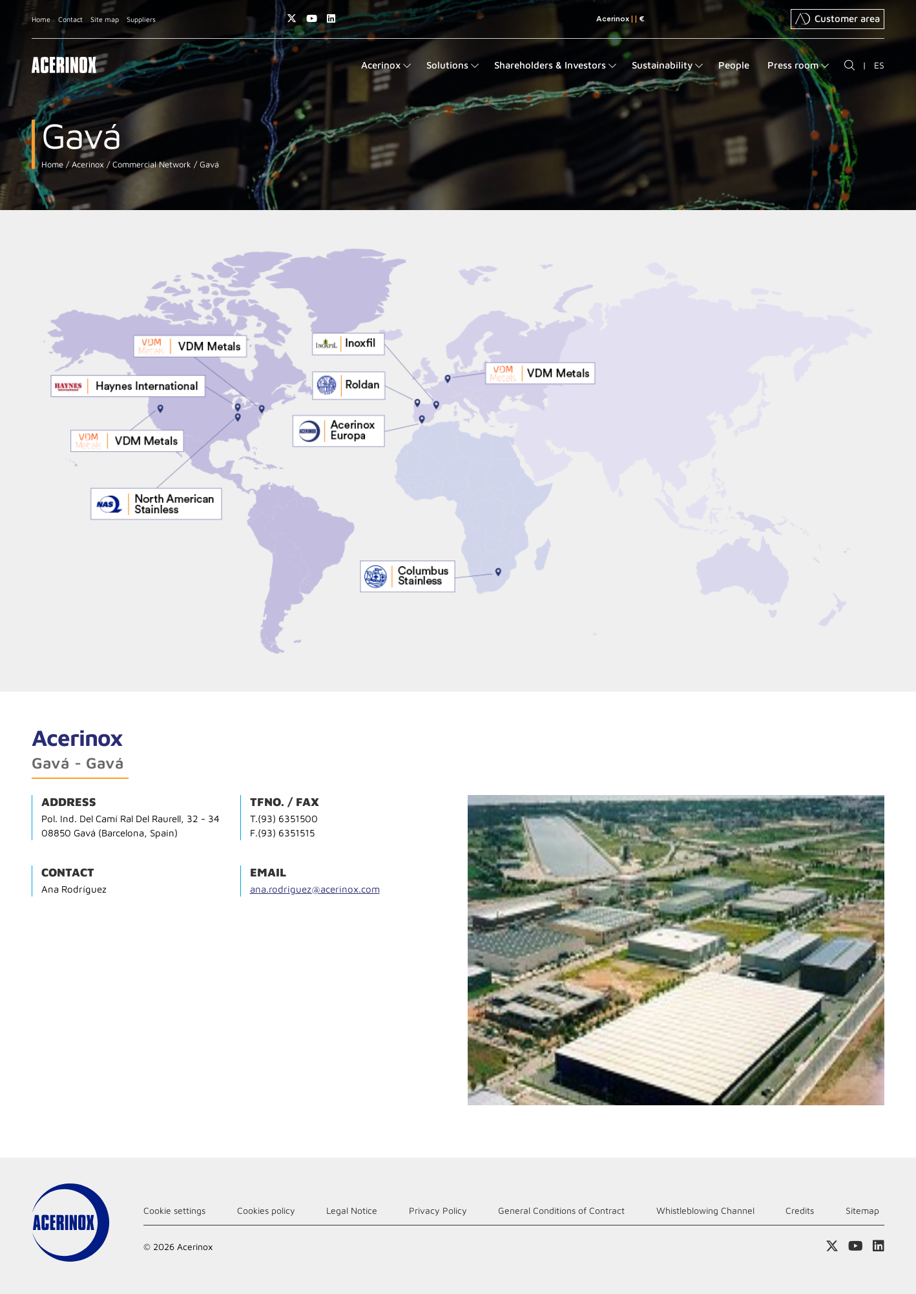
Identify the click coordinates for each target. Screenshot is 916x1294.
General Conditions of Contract (561, 1210)
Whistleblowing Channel (705, 1210)
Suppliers (141, 19)
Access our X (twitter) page (292, 18)
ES (879, 64)
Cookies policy (266, 1210)
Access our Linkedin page (331, 18)
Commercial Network (150, 164)
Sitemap (862, 1210)
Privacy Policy (438, 1210)
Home (41, 19)
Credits (800, 1210)
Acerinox (86, 164)
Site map (104, 19)
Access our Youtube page (311, 18)
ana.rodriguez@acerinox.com (315, 889)
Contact (70, 19)
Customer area (837, 19)
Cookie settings (174, 1210)
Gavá (208, 164)
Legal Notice (351, 1210)
